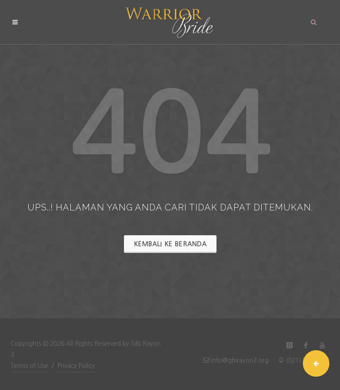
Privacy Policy (76, 366)
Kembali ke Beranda (170, 244)
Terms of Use (29, 366)
